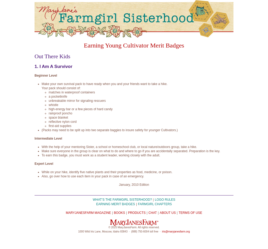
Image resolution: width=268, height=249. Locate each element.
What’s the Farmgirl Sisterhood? (122, 200)
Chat (152, 213)
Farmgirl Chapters (155, 204)
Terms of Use (190, 213)
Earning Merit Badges (115, 204)
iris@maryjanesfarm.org (176, 231)
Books (119, 213)
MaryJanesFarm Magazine (88, 213)
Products (137, 213)
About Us (168, 213)
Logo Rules (165, 200)
